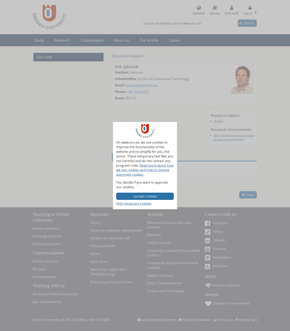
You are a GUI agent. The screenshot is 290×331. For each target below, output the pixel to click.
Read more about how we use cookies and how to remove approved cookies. (144, 170)
